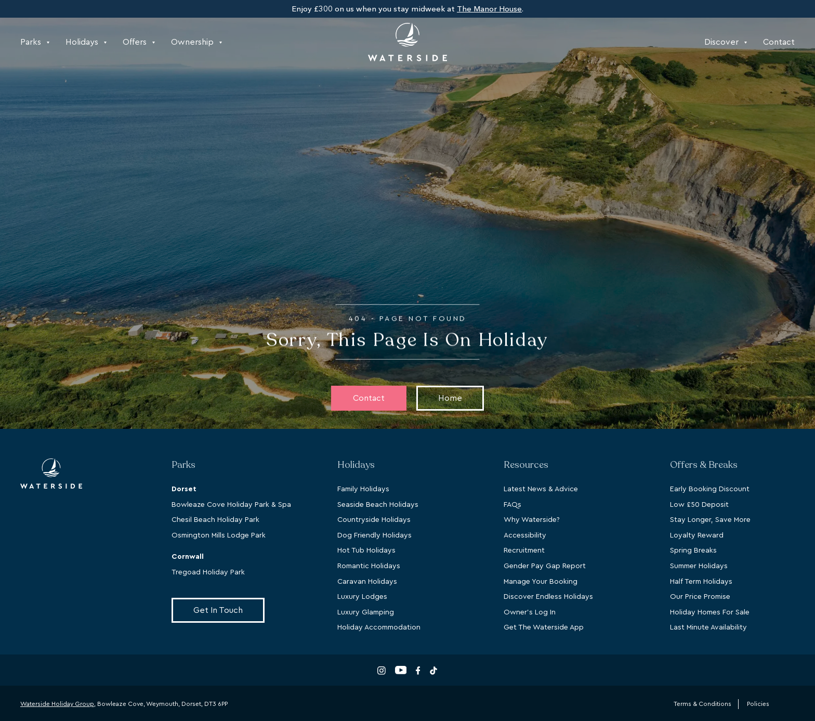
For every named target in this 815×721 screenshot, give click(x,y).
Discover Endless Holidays (548, 596)
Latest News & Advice (541, 489)
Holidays (86, 42)
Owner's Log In (530, 612)
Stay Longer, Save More (710, 519)
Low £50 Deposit (699, 504)
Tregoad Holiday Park (208, 572)
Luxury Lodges (362, 596)
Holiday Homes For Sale (710, 612)
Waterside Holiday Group (57, 704)
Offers (139, 42)
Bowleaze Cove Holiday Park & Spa (231, 504)
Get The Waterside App (544, 627)
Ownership (196, 42)
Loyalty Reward (697, 535)
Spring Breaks (693, 550)
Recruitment (524, 550)
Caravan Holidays (367, 581)
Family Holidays (363, 489)
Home (450, 398)
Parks (34, 42)
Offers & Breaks (704, 464)
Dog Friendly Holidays (374, 535)
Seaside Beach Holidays (377, 504)
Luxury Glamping (365, 612)
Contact (779, 42)
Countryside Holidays (374, 519)
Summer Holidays (699, 566)
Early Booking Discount (710, 489)
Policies (758, 704)
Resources (526, 464)
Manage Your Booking (540, 581)
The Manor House (489, 9)
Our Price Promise (700, 596)
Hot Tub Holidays (366, 550)
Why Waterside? (532, 519)
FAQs (512, 504)
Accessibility (525, 535)
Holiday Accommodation (378, 627)
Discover (725, 42)
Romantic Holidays (368, 566)
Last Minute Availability (708, 627)
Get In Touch (218, 610)
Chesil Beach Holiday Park (215, 519)
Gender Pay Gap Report (545, 566)
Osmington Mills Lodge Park (219, 535)
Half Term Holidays (701, 581)
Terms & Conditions (702, 704)
